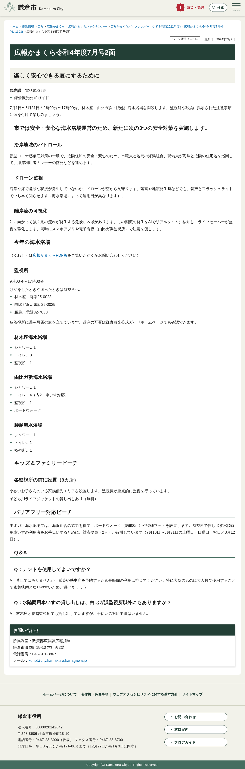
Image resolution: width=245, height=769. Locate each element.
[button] (218, 7)
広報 (40, 26)
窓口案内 (181, 729)
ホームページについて (60, 694)
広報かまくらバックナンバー (87, 26)
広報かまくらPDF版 (50, 255)
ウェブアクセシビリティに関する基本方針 (145, 694)
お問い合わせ (185, 717)
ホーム (14, 26)
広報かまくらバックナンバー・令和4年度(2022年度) (146, 26)
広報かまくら (56, 26)
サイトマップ (192, 694)
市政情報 (28, 26)
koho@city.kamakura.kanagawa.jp (57, 660)
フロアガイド (185, 742)
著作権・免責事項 (94, 694)
